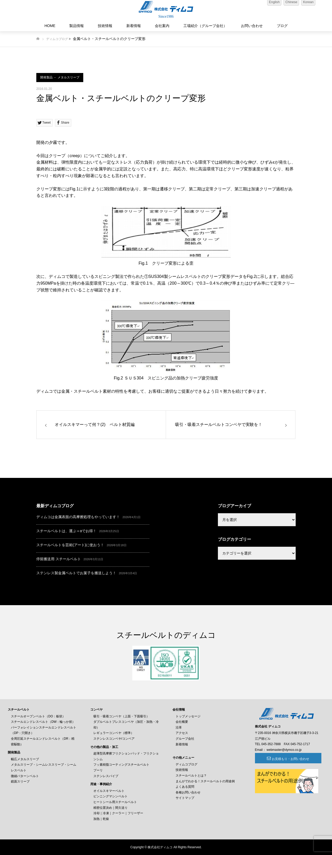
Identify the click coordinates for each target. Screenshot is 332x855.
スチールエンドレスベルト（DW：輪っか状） (43, 722)
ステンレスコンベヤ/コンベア (114, 738)
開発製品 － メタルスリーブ (59, 77)
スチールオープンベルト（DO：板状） (38, 716)
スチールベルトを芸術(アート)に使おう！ (70, 545)
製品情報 (76, 26)
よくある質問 (185, 787)
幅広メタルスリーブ (25, 759)
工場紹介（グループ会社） (205, 26)
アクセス (182, 733)
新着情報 (133, 26)
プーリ (98, 770)
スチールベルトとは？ (191, 775)
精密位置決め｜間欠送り (110, 808)
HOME (49, 26)
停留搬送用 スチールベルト (58, 559)
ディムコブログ (57, 39)
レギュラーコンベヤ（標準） (113, 733)
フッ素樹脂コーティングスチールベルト (121, 764)
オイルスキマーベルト (109, 791)
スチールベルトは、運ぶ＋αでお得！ (66, 531)
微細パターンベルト (25, 776)
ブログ (282, 26)
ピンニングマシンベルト (110, 796)
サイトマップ (185, 798)
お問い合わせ (252, 26)
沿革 (179, 727)
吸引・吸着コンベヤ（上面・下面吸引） (121, 716)
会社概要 (182, 722)
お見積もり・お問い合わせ (283, 759)
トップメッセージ (188, 716)
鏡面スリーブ (20, 781)
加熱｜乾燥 (101, 819)
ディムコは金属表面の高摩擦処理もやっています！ (78, 517)
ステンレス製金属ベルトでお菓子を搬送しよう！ (76, 573)
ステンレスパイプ (105, 776)
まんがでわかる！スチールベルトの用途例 (205, 781)
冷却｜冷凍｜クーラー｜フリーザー (118, 813)
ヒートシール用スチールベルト (115, 802)
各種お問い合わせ (188, 792)
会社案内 (162, 26)
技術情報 (105, 26)
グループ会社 (185, 738)
